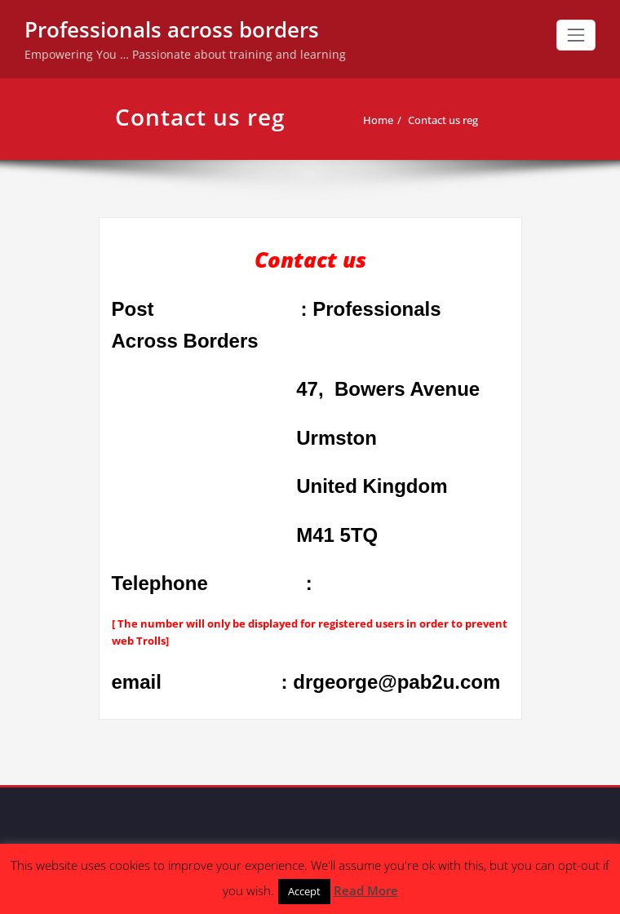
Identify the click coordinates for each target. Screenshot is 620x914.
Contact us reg (443, 120)
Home (378, 120)
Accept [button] (304, 891)
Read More (366, 890)
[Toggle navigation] (576, 35)
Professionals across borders (171, 29)
